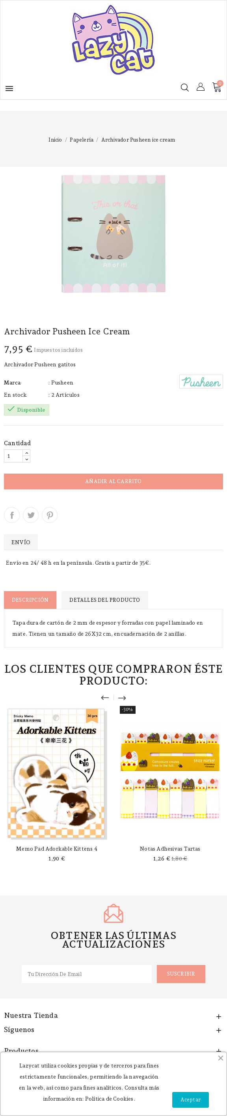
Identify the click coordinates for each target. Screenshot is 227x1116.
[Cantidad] (13, 456)
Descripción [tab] (30, 600)
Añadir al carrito (113, 481)
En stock (15, 395)
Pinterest (49, 515)
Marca (12, 382)
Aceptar (190, 1100)
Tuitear (30, 515)
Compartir (11, 515)
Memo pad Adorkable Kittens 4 (56, 848)
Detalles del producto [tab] (104, 600)
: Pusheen (60, 382)
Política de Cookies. (110, 1098)
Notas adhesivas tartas (170, 848)
